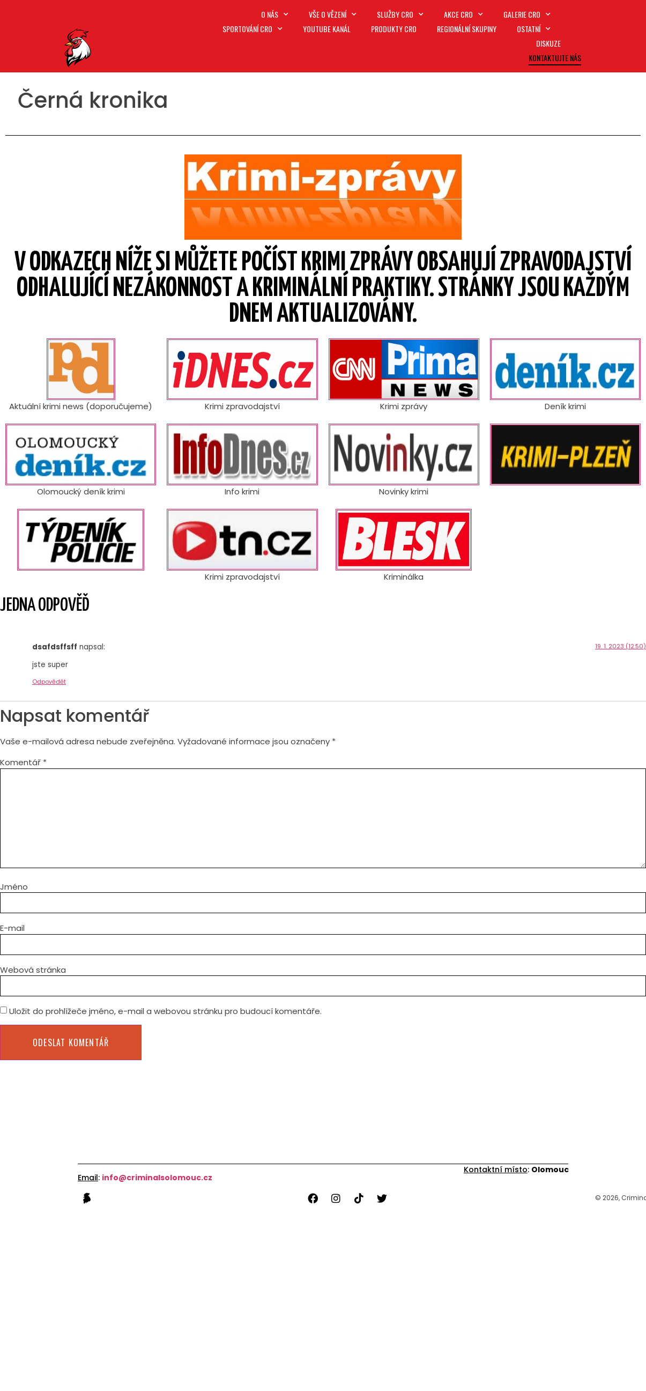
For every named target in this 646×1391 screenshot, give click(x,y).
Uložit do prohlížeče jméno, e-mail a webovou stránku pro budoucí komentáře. (165, 1009)
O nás (277, 14)
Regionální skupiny (467, 28)
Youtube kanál (328, 28)
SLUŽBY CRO (401, 14)
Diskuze (548, 43)
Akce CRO (464, 14)
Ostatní (534, 28)
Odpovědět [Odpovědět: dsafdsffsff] (49, 681)
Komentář (23, 762)
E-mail (12, 926)
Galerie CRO (527, 14)
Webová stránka (33, 968)
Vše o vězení (334, 14)
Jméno (14, 885)
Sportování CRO (255, 28)
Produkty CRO (395, 28)
